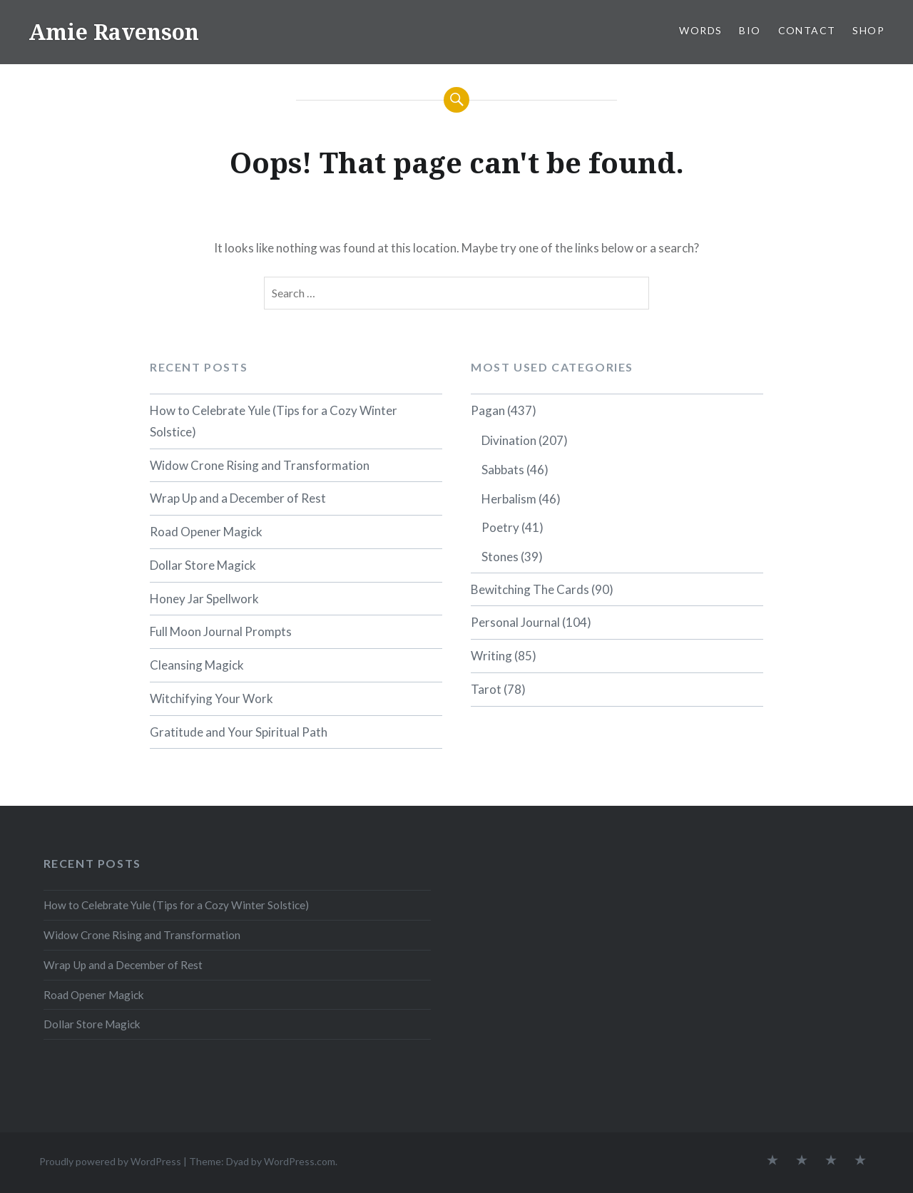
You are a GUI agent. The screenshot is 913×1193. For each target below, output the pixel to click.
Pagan (488, 410)
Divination (508, 440)
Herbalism (508, 498)
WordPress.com (299, 1161)
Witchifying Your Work (211, 698)
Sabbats (502, 469)
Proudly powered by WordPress (110, 1161)
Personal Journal (515, 622)
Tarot (486, 689)
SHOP (868, 30)
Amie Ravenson (114, 31)
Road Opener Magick (206, 531)
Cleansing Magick (197, 664)
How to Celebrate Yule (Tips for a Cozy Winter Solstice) (273, 421)
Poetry (500, 527)
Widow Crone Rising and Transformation (259, 465)
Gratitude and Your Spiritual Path (238, 731)
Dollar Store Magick (203, 565)
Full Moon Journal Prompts (221, 631)
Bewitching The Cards (530, 589)
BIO (749, 30)
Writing (491, 655)
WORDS (700, 30)
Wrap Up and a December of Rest (238, 498)
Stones (500, 556)
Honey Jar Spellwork (204, 598)
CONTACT (807, 30)
